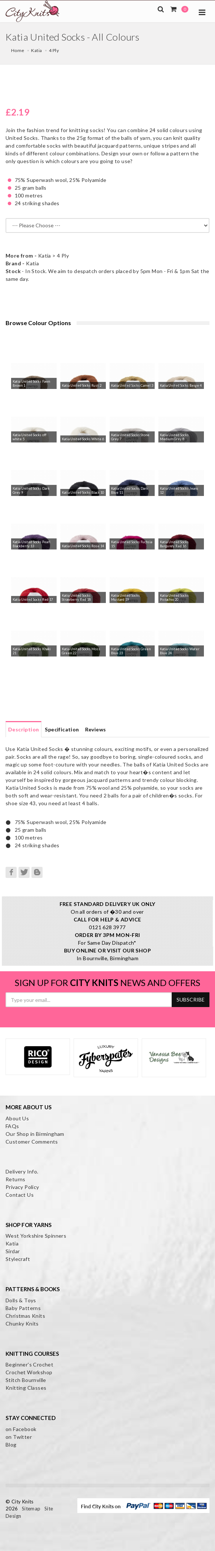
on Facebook (21, 1429)
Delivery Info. (22, 1171)
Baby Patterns (23, 1308)
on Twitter (19, 1437)
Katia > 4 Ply (37, 255)
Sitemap (31, 1509)
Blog (11, 1444)
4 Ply (54, 50)
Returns (16, 1179)
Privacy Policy (22, 1187)
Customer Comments (32, 1141)
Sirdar (13, 1251)
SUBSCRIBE (191, 999)
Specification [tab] (62, 729)
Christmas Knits (25, 1316)
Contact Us (20, 1195)
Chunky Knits (22, 1323)
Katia (36, 50)
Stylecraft (18, 1259)
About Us (17, 1118)
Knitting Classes (26, 1388)
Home (17, 50)
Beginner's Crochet (29, 1364)
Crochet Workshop (29, 1372)
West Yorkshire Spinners (36, 1236)
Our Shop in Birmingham (35, 1134)
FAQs (12, 1126)
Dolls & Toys (21, 1300)
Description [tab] (23, 729)
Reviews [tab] (95, 729)
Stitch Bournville (26, 1380)
